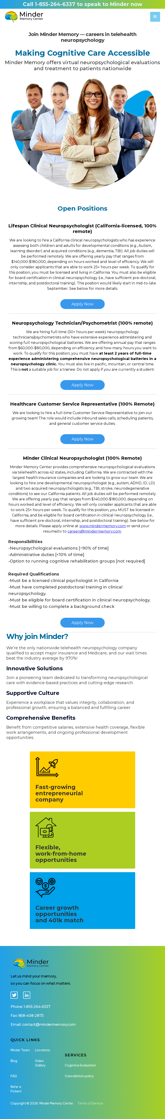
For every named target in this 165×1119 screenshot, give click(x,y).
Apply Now (82, 622)
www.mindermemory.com (102, 526)
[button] (155, 17)
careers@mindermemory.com (94, 531)
